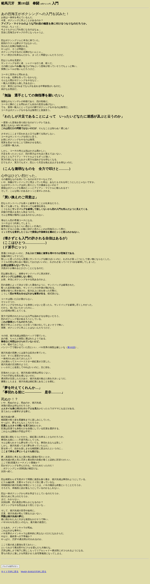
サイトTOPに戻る (10, 571)
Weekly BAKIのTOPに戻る (33, 571)
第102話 (71, 347)
